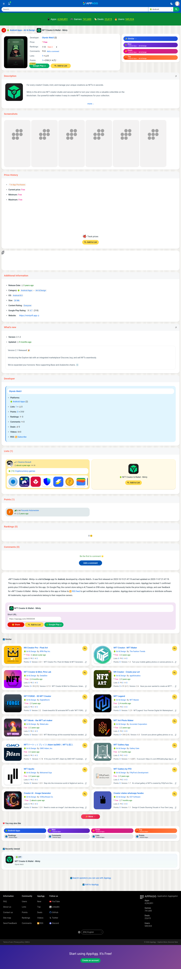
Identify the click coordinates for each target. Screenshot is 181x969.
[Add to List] (84, 648)
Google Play (38, 66)
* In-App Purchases (17, 185)
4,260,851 (62, 19)
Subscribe (21, 437)
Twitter (53, 918)
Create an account (90, 960)
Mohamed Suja (46, 773)
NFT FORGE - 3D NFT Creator (37, 696)
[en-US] (92, 932)
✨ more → (90, 816)
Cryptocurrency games (21, 471)
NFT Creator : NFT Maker (125, 647)
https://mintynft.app (27, 315)
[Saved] (9, 3)
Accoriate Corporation (138, 724)
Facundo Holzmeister (30, 510)
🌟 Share (16, 624)
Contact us (8, 912)
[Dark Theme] (171, 3)
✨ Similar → (131, 38)
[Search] (75, 9)
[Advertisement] (80, 260)
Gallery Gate (134, 748)
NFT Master (134, 700)
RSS (40, 923)
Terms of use (8, 942)
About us (7, 907)
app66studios (135, 676)
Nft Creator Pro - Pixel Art (36, 647)
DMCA (27, 942)
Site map (7, 918)
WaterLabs (44, 724)
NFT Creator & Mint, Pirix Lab (37, 672)
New (39, 901)
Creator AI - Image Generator (37, 793)
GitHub (53, 912)
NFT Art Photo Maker (123, 720)
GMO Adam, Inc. (46, 748)
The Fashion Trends (137, 651)
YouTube (54, 901)
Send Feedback (10, 923)
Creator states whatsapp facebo (129, 793)
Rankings (26, 918)
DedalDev (43, 676)
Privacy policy (19, 942)
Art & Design (30, 651)
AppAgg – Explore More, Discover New (164, 942)
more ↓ (90, 104)
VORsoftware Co (46, 797)
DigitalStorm (45, 700)
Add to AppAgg (90, 884)
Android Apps (17, 401)
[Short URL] (34, 619)
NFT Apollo (29, 769)
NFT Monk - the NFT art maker (38, 720)
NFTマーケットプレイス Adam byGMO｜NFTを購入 (48, 744)
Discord (54, 923)
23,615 (108, 19)
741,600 (87, 19)
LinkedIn (54, 907)
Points (25, 912)
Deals (39, 912)
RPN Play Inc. (45, 651)
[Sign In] (177, 3)
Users (24, 901)
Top (39, 907)
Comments (27, 923)
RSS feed (74, 591)
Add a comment (53, 51)
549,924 (129, 19)
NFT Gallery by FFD (123, 769)
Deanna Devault (24, 462)
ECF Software (135, 797)
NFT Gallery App (121, 744)
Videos (40, 918)
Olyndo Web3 (15, 391)
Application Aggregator (167, 896)
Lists (24, 907)
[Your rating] (52, 47)
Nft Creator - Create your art (127, 672)
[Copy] (176, 76)
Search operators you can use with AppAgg (90, 878)
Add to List (62, 66)
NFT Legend (119, 696)
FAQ (5, 901)
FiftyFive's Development (139, 773)
